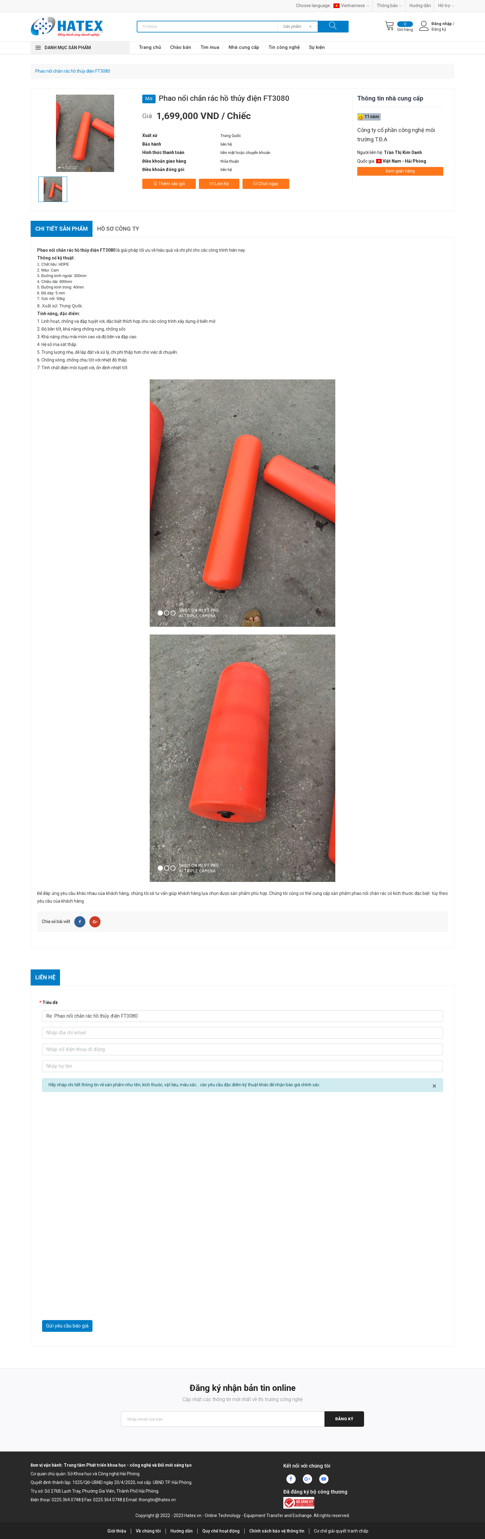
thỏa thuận (230, 161)
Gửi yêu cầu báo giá (67, 1326)
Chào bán (180, 47)
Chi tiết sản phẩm (61, 228)
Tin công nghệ (284, 47)
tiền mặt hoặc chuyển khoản (245, 152)
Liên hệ (219, 183)
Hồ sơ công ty (118, 228)
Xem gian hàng (400, 171)
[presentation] (89, 1305)
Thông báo (389, 5)
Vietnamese (351, 5)
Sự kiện (317, 47)
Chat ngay (265, 183)
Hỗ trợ (446, 5)
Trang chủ (150, 47)
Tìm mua (209, 47)
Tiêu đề (50, 1002)
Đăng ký (344, 1419)
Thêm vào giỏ (169, 183)
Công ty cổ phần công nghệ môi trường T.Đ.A (396, 135)
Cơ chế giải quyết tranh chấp (341, 1530)
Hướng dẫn (420, 5)
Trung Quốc (231, 135)
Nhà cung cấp (244, 47)
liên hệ (226, 144)
